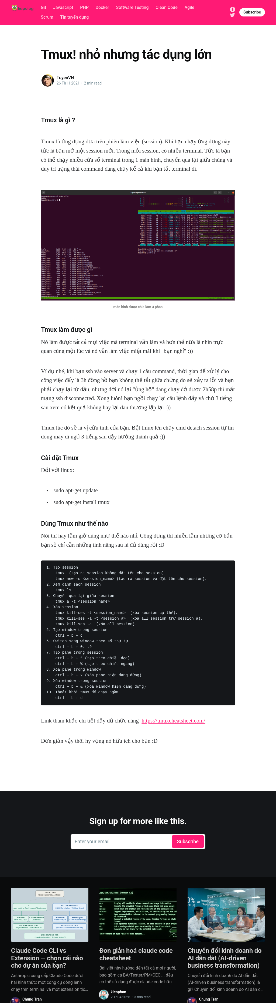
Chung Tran (32, 999)
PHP (84, 7)
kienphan (118, 992)
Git (43, 7)
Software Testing (132, 7)
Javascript (63, 7)
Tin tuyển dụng (74, 17)
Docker (102, 7)
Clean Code (167, 7)
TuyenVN (65, 77)
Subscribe (252, 12)
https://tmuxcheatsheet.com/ (173, 720)
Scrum (47, 17)
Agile (189, 7)
